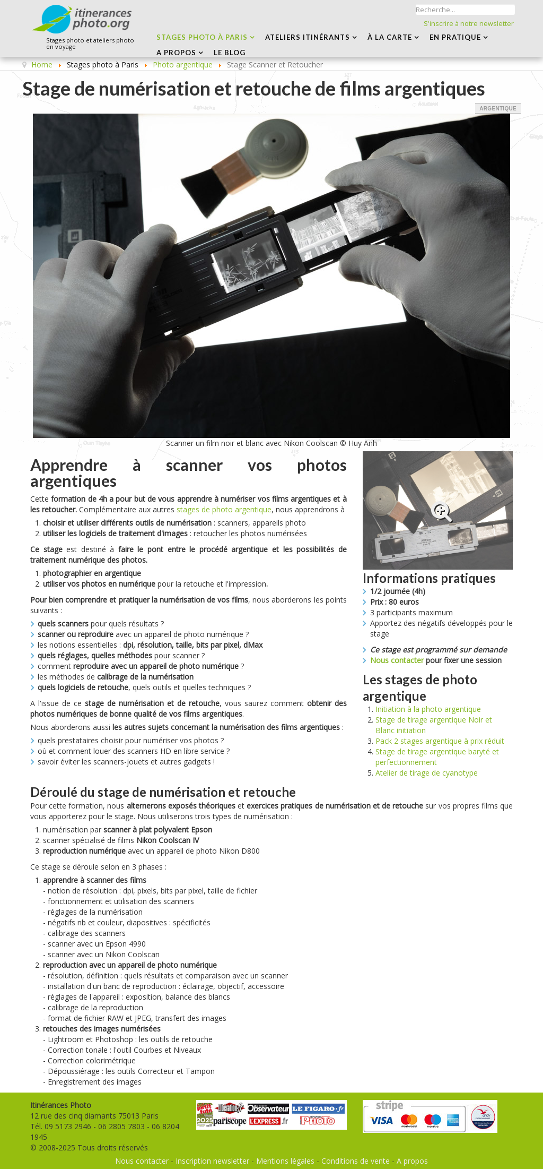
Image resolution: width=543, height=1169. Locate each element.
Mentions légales (285, 1161)
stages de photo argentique (224, 509)
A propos (412, 1161)
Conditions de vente (355, 1161)
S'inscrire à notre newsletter (469, 23)
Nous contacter (397, 660)
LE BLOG (230, 52)
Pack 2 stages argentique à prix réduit (439, 741)
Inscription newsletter (212, 1161)
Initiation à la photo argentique (428, 709)
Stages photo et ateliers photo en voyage (90, 43)
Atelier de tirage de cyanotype (426, 773)
